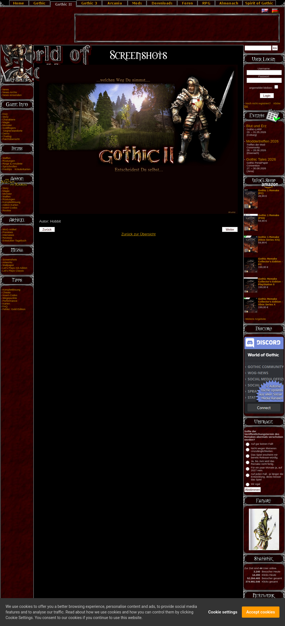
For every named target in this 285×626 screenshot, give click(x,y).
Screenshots (10, 259)
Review (7, 210)
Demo (6, 133)
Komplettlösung (11, 202)
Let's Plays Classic (13, 270)
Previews (8, 232)
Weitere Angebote (255, 319)
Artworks (7, 262)
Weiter (230, 229)
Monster (7, 125)
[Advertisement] (177, 28)
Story (6, 116)
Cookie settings (222, 613)
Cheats (7, 292)
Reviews (7, 237)
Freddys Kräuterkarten (17, 169)
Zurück (46, 229)
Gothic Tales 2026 (261, 159)
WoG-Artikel (9, 229)
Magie (6, 122)
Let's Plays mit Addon (15, 268)
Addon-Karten (10, 205)
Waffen (7, 158)
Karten (6, 303)
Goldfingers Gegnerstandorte (12, 129)
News (6, 89)
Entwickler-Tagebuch (14, 240)
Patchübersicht (11, 139)
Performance (10, 300)
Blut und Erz (256, 126)
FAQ (5, 114)
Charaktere (9, 119)
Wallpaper (8, 265)
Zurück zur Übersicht (138, 234)
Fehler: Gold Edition (14, 309)
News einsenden (12, 95)
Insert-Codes (10, 207)
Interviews (8, 235)
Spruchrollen (10, 166)
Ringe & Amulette (13, 163)
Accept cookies (260, 613)
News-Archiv (10, 92)
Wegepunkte (10, 298)
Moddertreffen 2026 (262, 141)
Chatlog (7, 136)
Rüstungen (9, 160)
